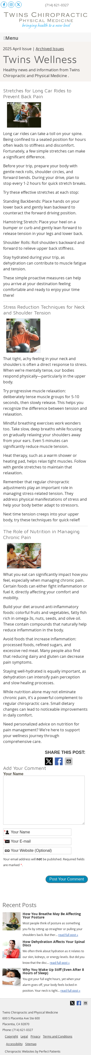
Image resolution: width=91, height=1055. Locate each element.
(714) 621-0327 (57, 5)
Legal (24, 1036)
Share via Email (69, 761)
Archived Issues (50, 48)
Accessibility (14, 1044)
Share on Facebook (59, 761)
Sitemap (30, 1044)
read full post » (68, 935)
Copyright (11, 1036)
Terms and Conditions (57, 1036)
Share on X (49, 761)
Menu (11, 38)
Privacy (35, 1036)
